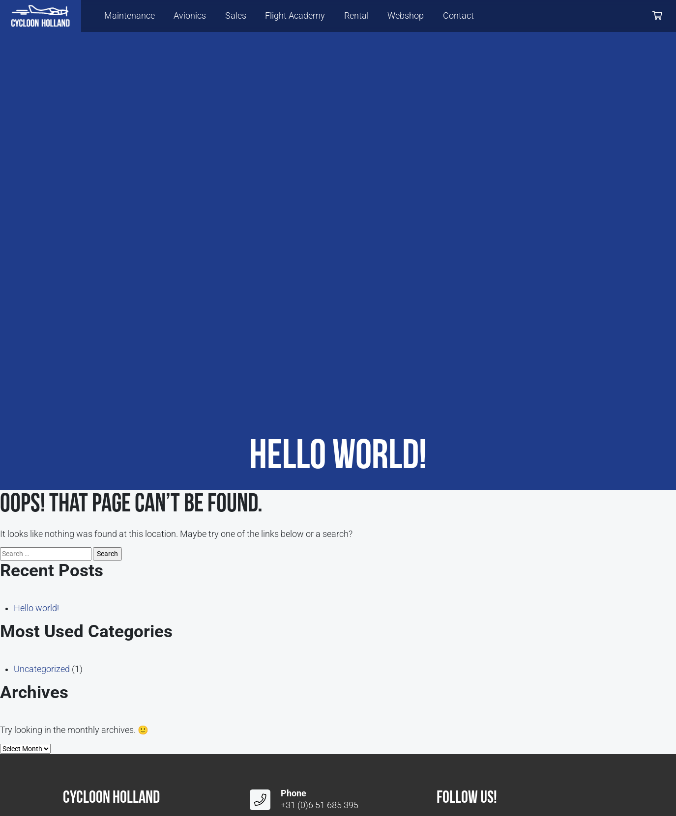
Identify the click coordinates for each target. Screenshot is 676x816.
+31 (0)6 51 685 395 (319, 805)
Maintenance (129, 16)
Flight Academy (295, 16)
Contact (458, 16)
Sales (235, 16)
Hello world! (36, 608)
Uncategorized (42, 669)
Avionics (190, 16)
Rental (356, 16)
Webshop (405, 16)
